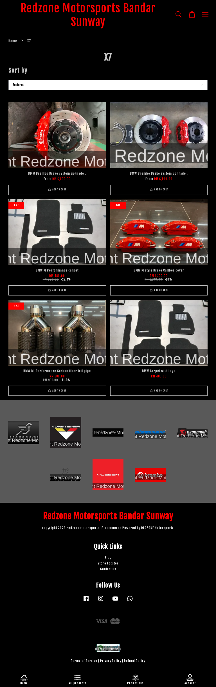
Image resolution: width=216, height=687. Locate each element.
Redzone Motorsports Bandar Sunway (88, 14)
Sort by (17, 70)
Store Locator (108, 563)
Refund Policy (134, 661)
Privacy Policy (110, 661)
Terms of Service (84, 661)
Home (12, 41)
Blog (108, 558)
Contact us (108, 569)
